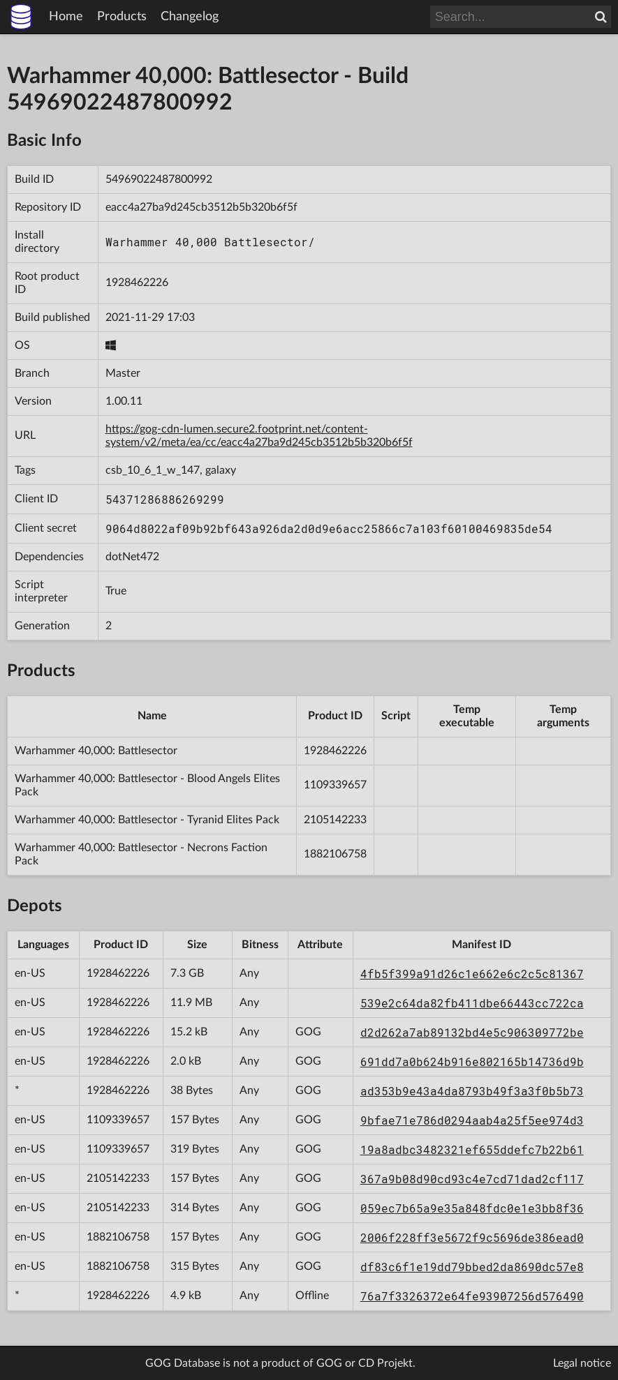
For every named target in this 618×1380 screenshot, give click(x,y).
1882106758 (335, 854)
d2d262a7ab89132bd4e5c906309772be (472, 1032)
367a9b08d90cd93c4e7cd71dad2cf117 (472, 1178)
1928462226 (136, 282)
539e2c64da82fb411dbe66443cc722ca (472, 1003)
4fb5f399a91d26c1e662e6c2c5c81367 (472, 973)
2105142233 (335, 819)
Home (66, 16)
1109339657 (335, 784)
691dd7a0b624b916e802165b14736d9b (472, 1061)
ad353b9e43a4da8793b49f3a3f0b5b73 (472, 1090)
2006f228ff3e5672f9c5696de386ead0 (472, 1237)
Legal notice (582, 1363)
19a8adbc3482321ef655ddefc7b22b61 (472, 1149)
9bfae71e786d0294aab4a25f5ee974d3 (472, 1120)
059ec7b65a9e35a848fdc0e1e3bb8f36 (472, 1208)
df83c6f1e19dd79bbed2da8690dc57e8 (472, 1266)
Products (122, 16)
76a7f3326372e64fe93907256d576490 (472, 1296)
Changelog (190, 16)
